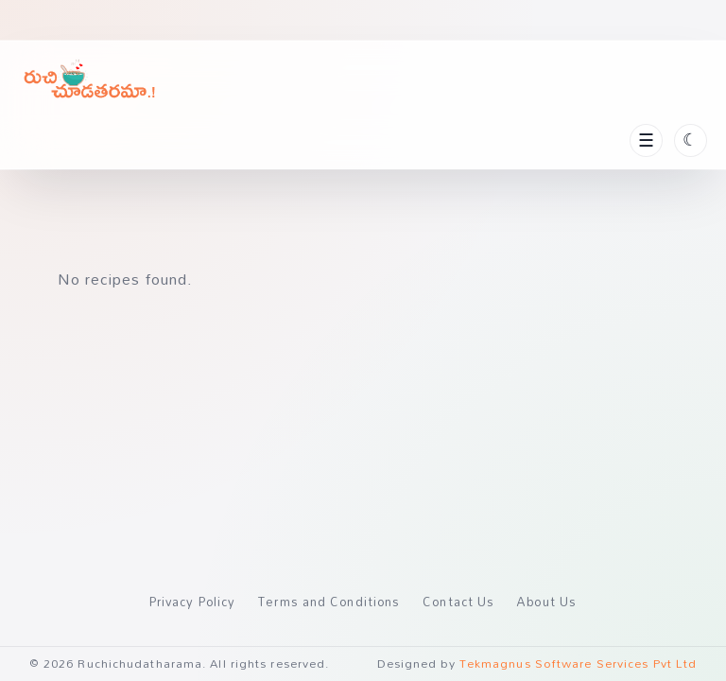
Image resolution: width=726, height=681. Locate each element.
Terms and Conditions (329, 601)
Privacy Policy (192, 601)
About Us (547, 601)
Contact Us (458, 601)
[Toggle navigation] (646, 140)
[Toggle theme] (690, 140)
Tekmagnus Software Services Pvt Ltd (578, 663)
